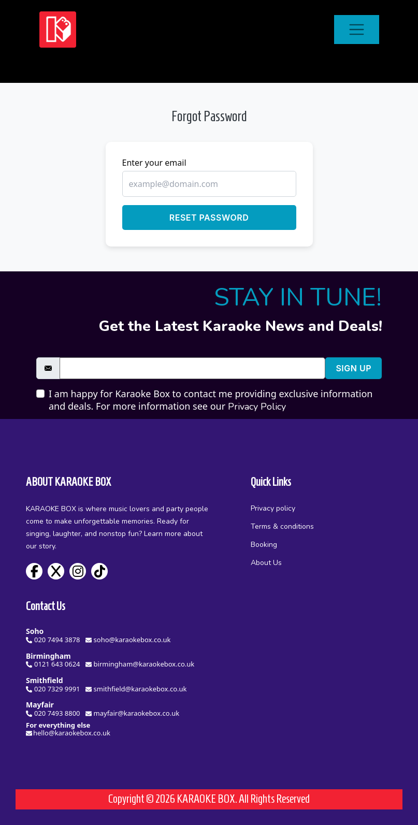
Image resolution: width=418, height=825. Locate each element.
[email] (192, 368)
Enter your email (154, 162)
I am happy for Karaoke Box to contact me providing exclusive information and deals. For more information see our (210, 400)
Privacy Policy (257, 406)
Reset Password (209, 217)
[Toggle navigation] (356, 30)
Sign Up (353, 368)
